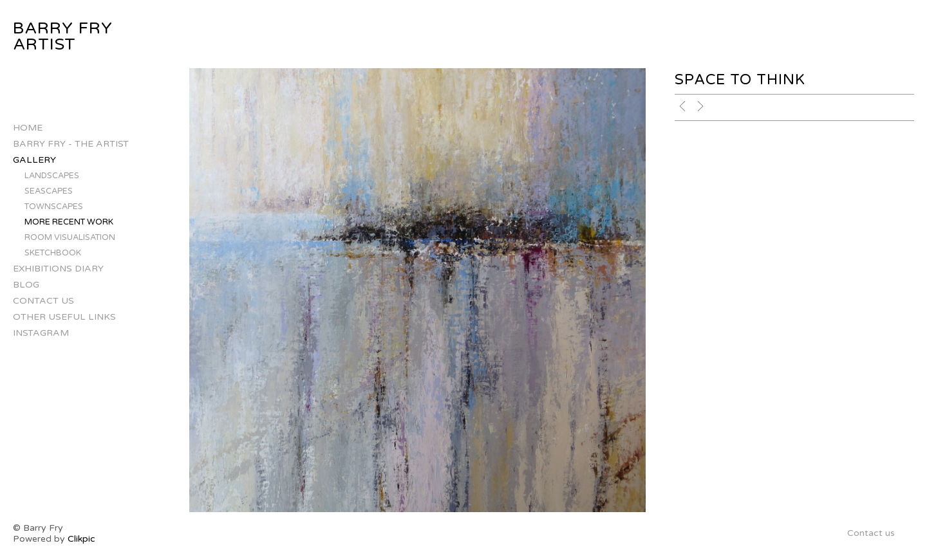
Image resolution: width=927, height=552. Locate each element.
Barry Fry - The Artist (71, 143)
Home (27, 127)
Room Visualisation (69, 237)
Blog (26, 284)
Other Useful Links (64, 316)
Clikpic (81, 538)
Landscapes (51, 175)
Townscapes (53, 206)
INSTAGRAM (41, 332)
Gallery (34, 159)
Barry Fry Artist (63, 36)
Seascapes (48, 191)
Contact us (43, 300)
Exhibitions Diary (58, 268)
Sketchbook (52, 253)
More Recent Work (68, 222)
